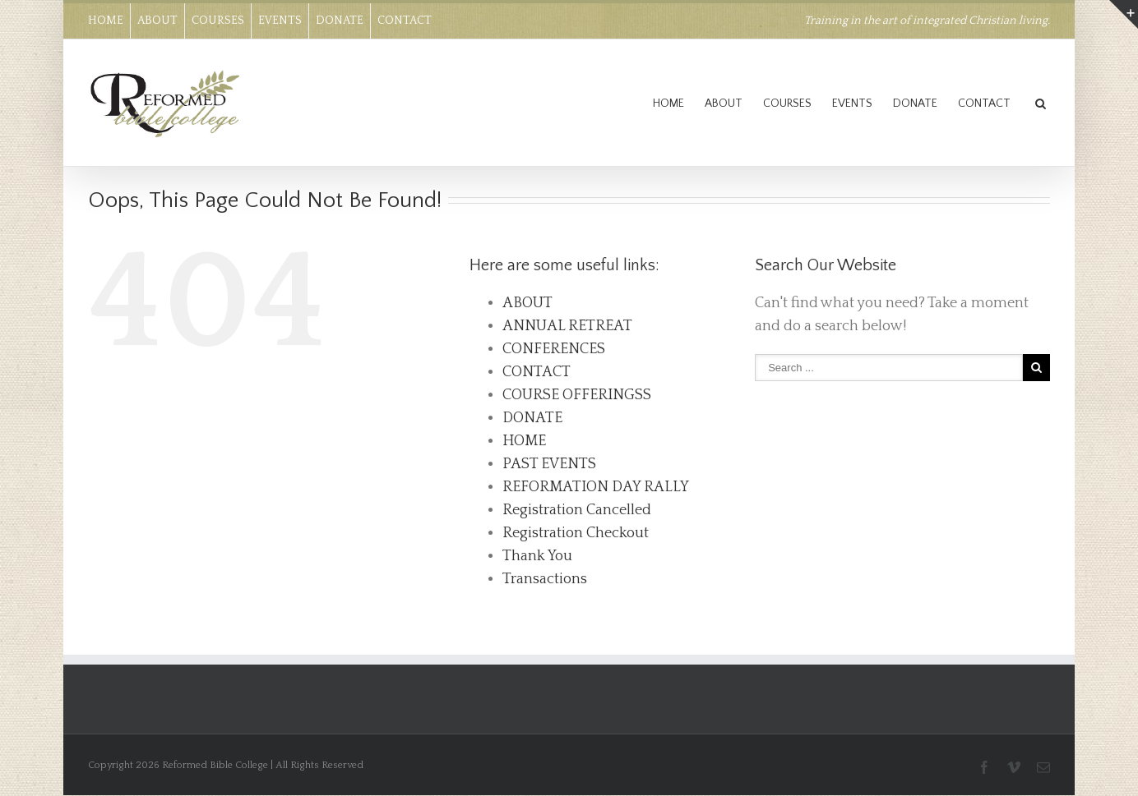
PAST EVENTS (549, 464)
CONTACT (404, 20)
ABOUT (157, 20)
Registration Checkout (575, 533)
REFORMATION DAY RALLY (595, 487)
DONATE (339, 20)
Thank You (537, 556)
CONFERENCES (553, 349)
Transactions (544, 579)
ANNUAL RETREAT (567, 326)
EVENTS (280, 20)
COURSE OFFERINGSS (576, 395)
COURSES (218, 20)
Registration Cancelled (576, 510)
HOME (105, 20)
